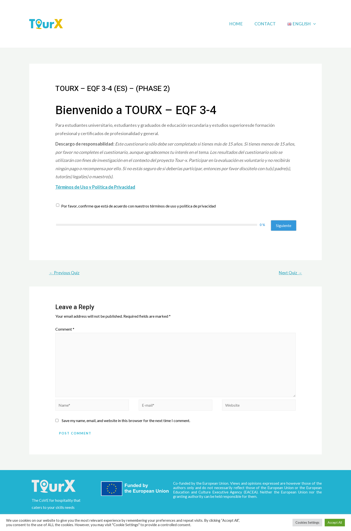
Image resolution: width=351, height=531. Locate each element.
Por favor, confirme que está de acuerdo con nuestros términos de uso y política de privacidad (138, 206)
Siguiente (283, 225)
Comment (64, 329)
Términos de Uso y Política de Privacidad (95, 187)
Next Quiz (290, 272)
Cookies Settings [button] (307, 522)
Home (236, 23)
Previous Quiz (64, 272)
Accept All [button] (335, 522)
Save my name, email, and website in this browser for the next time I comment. (126, 420)
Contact (265, 23)
